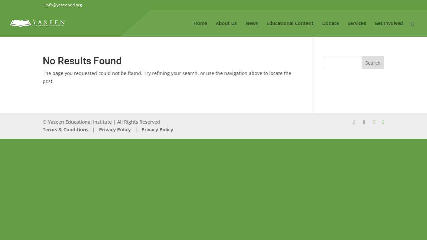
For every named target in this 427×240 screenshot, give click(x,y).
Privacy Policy (114, 129)
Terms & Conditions (65, 129)
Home (200, 23)
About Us (226, 23)
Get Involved (389, 23)
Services (357, 23)
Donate (330, 23)
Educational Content (290, 23)
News (252, 23)
